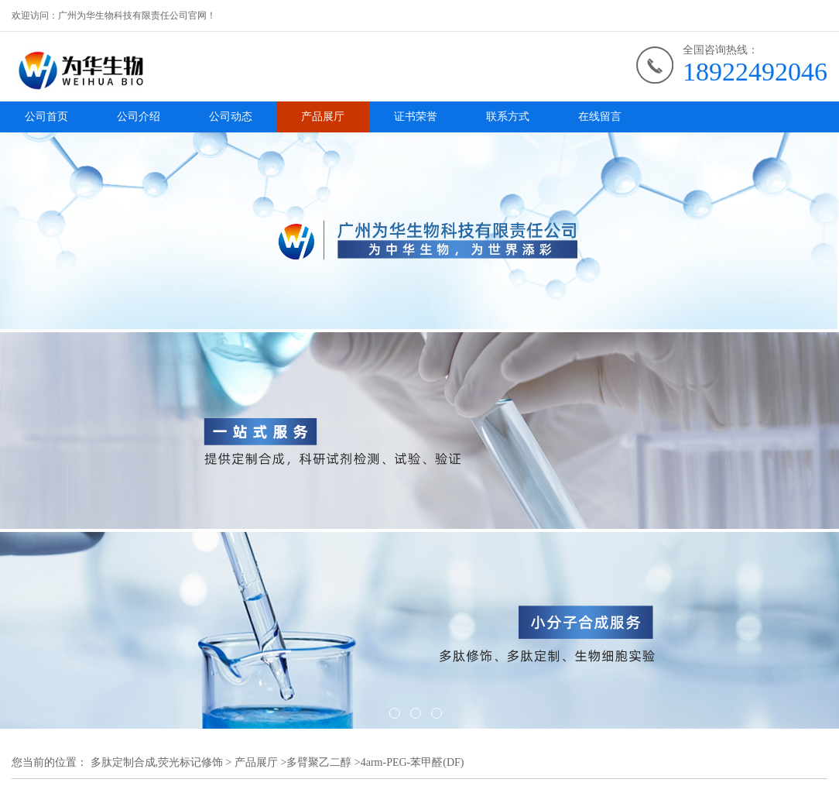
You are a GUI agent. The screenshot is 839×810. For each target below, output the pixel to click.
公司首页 (46, 116)
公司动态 (230, 116)
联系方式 (507, 116)
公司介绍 (138, 116)
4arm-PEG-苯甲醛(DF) (412, 762)
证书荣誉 (415, 116)
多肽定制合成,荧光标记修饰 (157, 762)
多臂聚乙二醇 (318, 762)
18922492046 (755, 71)
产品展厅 (322, 116)
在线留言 (600, 116)
